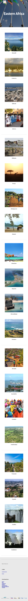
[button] (1, 2)
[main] (14, 13)
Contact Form (4, 571)
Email (3, 573)
